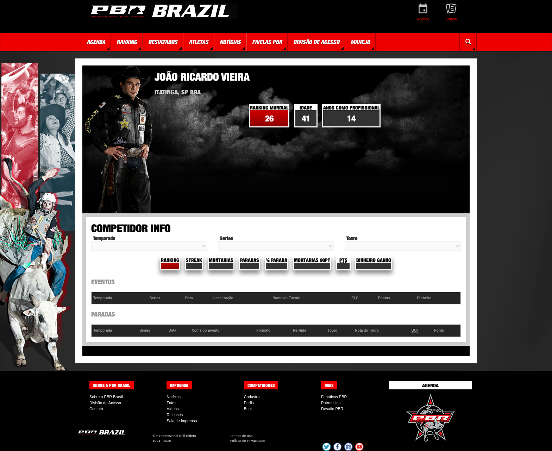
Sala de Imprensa (182, 421)
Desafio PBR (332, 409)
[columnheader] (120, 298)
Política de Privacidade (247, 441)
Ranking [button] (127, 41)
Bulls (248, 409)
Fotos (171, 403)
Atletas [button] (198, 41)
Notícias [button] (230, 41)
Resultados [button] (162, 41)
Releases (175, 415)
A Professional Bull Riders (176, 436)
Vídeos (172, 409)
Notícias (174, 397)
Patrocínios (330, 403)
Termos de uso (241, 436)
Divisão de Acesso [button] (316, 41)
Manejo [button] (360, 41)
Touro (351, 238)
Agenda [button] (96, 41)
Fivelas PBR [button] (267, 41)
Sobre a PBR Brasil (106, 397)
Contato (96, 409)
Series (226, 238)
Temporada (104, 238)
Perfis (249, 403)
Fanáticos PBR (334, 397)
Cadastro (252, 397)
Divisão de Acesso (105, 403)
